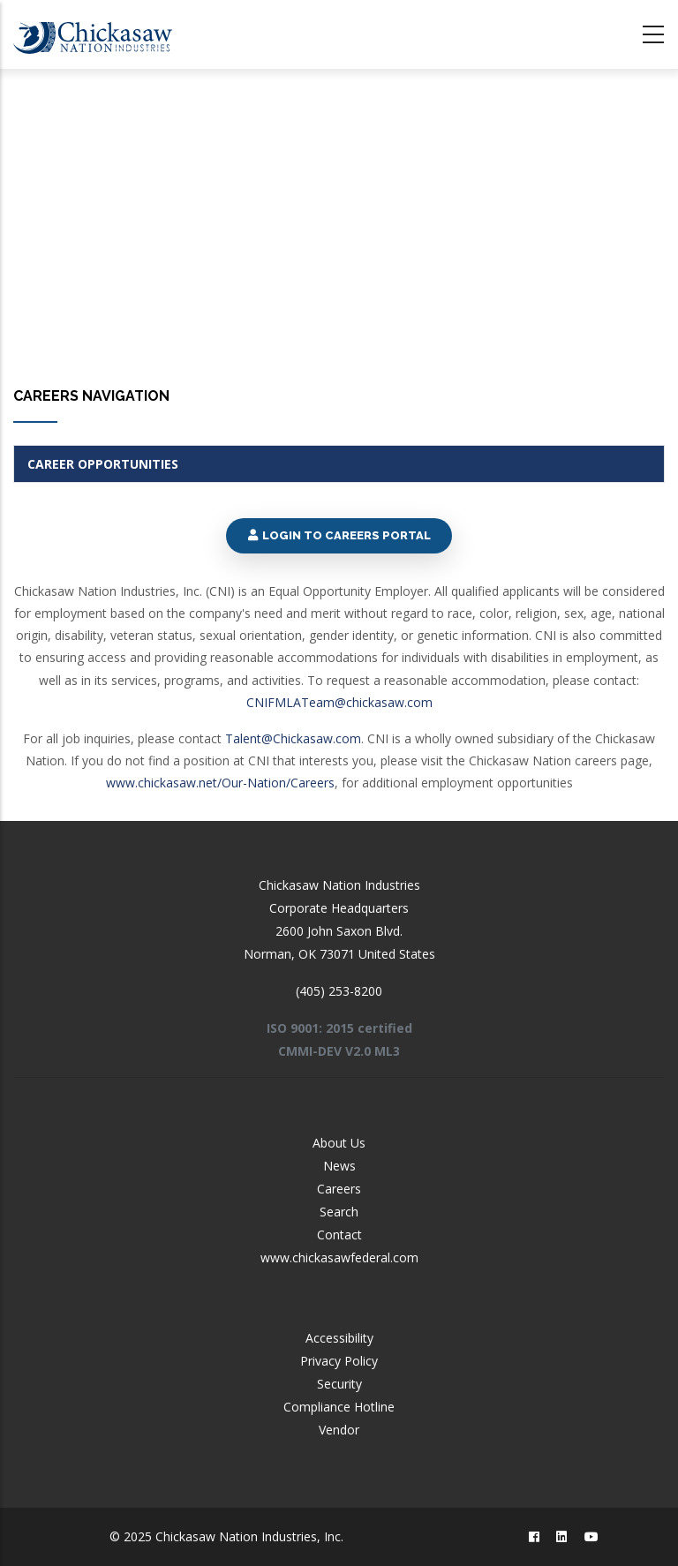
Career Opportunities (102, 463)
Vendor (339, 1429)
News (339, 1165)
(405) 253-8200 (339, 991)
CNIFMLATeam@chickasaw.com (339, 702)
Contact (339, 1234)
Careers (339, 1188)
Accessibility (339, 1337)
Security (339, 1383)
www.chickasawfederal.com (339, 1257)
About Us (339, 1142)
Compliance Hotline (339, 1406)
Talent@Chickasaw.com (293, 738)
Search (339, 1211)
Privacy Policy (339, 1360)
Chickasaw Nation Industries (339, 885)
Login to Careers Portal (338, 535)
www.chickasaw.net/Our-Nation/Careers (220, 782)
